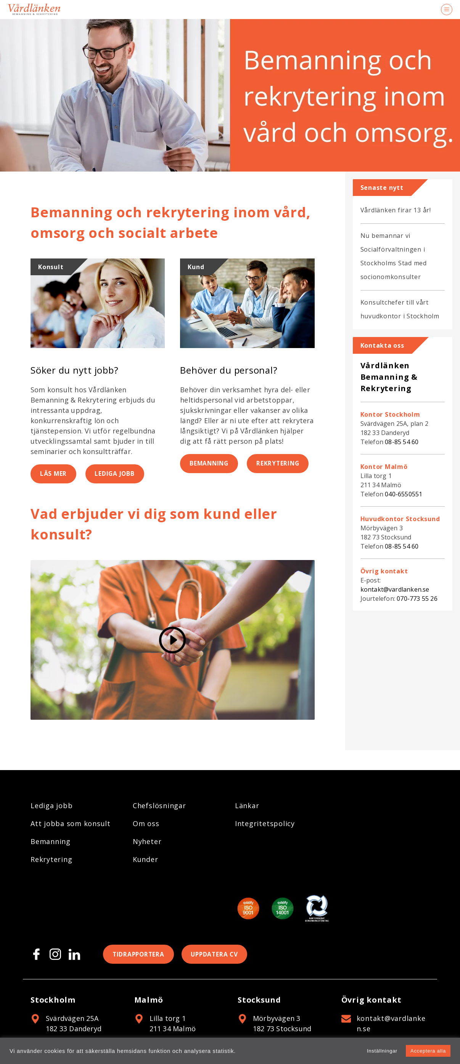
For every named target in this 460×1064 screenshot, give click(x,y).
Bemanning (210, 464)
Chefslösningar (159, 805)
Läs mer (54, 474)
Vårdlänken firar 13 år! (395, 210)
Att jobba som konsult (71, 823)
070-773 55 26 (417, 598)
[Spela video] (173, 641)
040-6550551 (403, 494)
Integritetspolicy (265, 823)
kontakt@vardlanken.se (394, 589)
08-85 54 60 (401, 442)
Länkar (247, 805)
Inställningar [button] (382, 1051)
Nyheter (147, 841)
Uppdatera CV (218, 954)
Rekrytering (282, 464)
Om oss (146, 823)
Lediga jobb (117, 474)
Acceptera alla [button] (428, 1051)
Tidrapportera (140, 954)
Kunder (145, 859)
